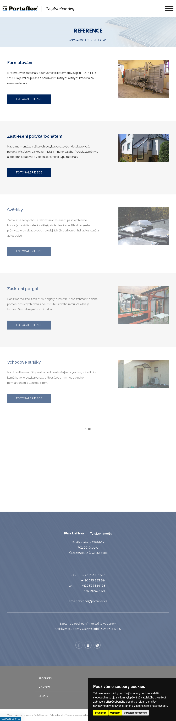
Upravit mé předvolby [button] (135, 712)
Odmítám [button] (115, 712)
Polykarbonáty (79, 40)
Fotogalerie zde (29, 98)
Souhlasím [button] (100, 712)
